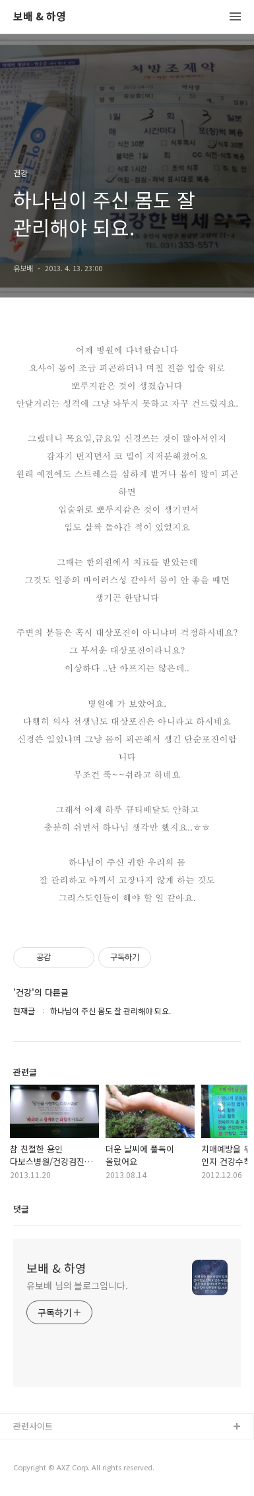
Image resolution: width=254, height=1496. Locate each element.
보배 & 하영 (39, 17)
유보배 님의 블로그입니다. (77, 1285)
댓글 (21, 1208)
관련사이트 (33, 1426)
